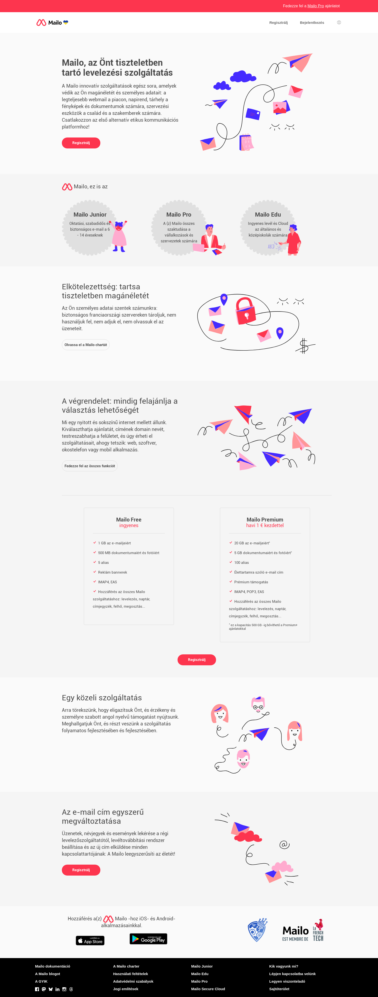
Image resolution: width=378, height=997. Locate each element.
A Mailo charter (126, 966)
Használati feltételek (130, 974)
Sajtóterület (279, 989)
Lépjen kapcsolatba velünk (292, 974)
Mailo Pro (199, 981)
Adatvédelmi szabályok (133, 981)
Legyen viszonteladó (287, 981)
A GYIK (41, 981)
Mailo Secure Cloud (208, 989)
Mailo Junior (202, 966)
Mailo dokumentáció (52, 966)
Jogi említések (125, 989)
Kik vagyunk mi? (283, 966)
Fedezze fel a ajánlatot (311, 6)
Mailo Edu (199, 974)
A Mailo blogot (47, 974)
